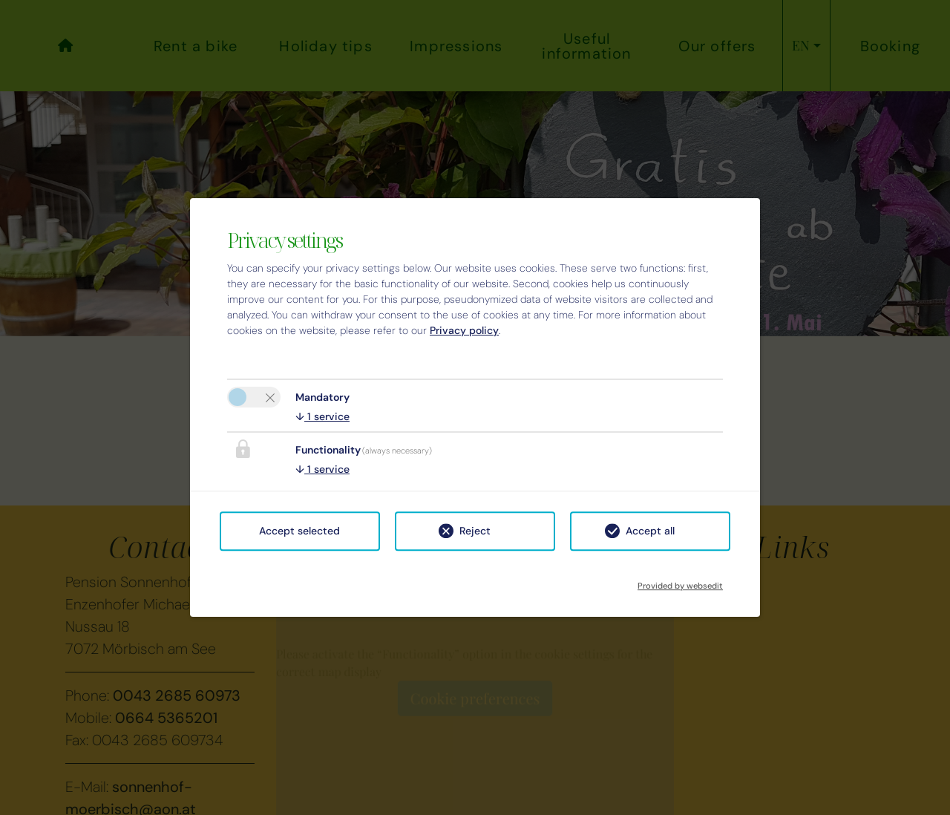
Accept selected (299, 530)
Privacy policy (464, 330)
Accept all (650, 530)
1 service (322, 416)
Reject (475, 530)
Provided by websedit (680, 581)
